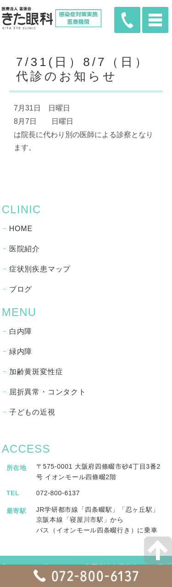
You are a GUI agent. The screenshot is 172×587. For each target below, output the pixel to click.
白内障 (20, 331)
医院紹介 (24, 249)
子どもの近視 (32, 412)
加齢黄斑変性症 (36, 372)
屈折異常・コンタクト (47, 392)
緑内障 (20, 351)
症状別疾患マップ (40, 269)
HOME (21, 229)
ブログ (20, 289)
